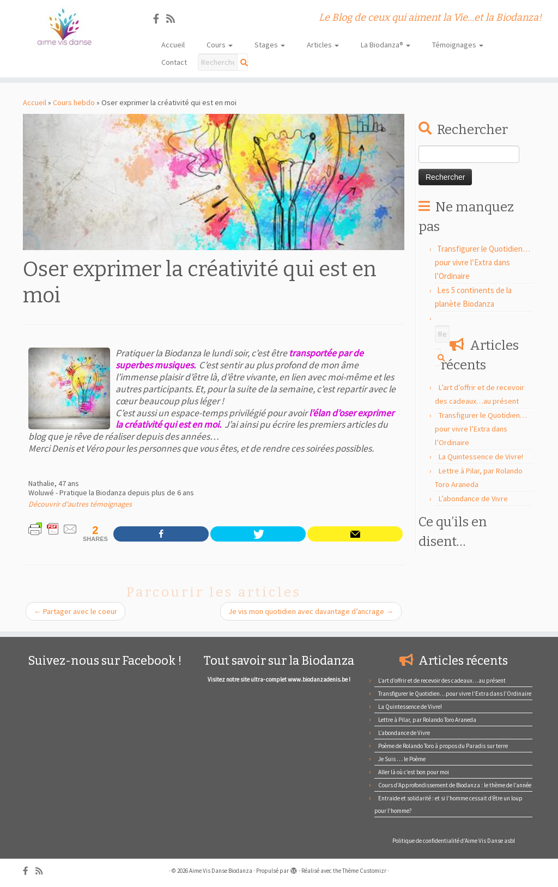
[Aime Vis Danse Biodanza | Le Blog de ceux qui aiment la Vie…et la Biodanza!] (65, 26)
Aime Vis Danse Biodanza (220, 870)
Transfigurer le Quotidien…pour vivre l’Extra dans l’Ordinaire (482, 262)
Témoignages (457, 45)
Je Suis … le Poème (402, 759)
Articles (323, 45)
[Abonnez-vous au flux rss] (174, 19)
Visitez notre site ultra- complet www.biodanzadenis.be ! (279, 679)
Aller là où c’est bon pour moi (413, 772)
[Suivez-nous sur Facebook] (159, 19)
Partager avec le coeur (75, 611)
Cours (220, 45)
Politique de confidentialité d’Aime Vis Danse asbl (453, 841)
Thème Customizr (364, 870)
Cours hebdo (74, 102)
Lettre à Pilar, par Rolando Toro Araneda (427, 720)
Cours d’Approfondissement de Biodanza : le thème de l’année (454, 785)
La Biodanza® (385, 45)
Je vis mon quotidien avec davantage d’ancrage (310, 611)
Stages (269, 45)
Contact (174, 62)
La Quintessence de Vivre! (481, 456)
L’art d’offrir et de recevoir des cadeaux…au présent (442, 680)
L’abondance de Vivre (473, 498)
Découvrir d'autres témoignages (80, 504)
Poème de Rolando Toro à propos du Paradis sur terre (443, 746)
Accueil (173, 45)
